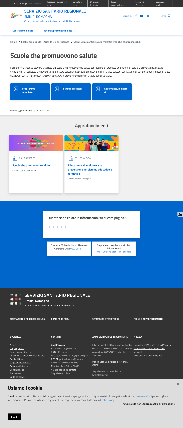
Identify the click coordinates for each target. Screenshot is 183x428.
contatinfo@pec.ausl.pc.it (76, 356)
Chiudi (14, 417)
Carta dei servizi (17, 377)
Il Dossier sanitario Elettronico (148, 356)
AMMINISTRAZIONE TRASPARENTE (110, 337)
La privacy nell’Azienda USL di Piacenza (152, 345)
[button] (169, 15)
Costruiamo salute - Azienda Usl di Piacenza (45, 42)
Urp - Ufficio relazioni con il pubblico (114, 252)
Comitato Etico (17, 370)
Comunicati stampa (19, 366)
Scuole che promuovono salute (31, 165)
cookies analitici (143, 396)
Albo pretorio (16, 345)
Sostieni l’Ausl (16, 359)
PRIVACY (138, 337)
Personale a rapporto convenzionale (27, 356)
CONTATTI (56, 337)
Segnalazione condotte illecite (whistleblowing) (106, 373)
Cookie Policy (107, 400)
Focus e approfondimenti (148, 319)
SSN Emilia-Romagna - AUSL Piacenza (26, 3)
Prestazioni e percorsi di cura (27, 319)
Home (13, 42)
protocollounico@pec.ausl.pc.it (73, 359)
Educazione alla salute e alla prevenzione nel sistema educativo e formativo (90, 169)
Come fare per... (60, 319)
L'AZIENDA (15, 337)
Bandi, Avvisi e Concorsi (21, 352)
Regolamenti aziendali (20, 363)
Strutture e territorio (105, 319)
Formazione (15, 373)
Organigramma (17, 349)
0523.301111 (77, 249)
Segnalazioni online (60, 373)
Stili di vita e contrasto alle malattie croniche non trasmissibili (107, 42)
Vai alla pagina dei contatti (63, 370)
